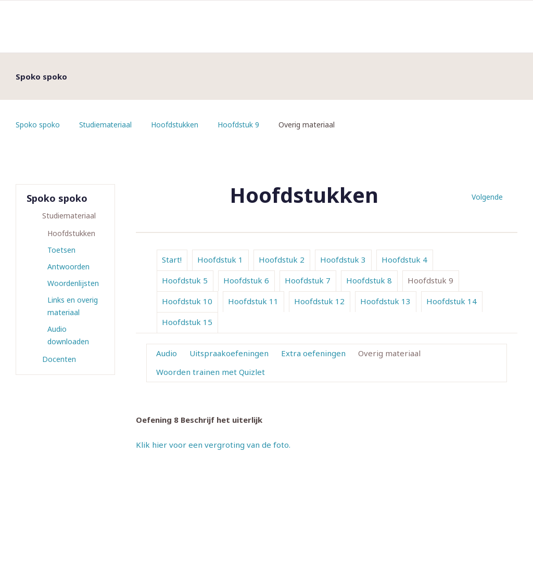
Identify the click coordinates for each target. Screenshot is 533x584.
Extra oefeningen (313, 353)
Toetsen (61, 250)
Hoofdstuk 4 (404, 259)
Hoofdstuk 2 (281, 259)
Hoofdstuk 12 (319, 301)
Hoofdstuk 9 (240, 124)
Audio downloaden (68, 335)
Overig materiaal (389, 353)
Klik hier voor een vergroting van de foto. (213, 444)
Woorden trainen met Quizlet (210, 372)
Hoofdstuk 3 (343, 259)
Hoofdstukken (176, 124)
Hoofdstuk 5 (185, 280)
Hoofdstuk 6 (246, 280)
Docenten (59, 359)
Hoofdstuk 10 (187, 301)
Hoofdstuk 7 (308, 280)
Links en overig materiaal (72, 306)
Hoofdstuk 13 (385, 301)
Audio (166, 353)
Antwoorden (68, 266)
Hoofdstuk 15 (187, 322)
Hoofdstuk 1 (220, 259)
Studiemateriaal (106, 124)
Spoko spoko (38, 124)
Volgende (487, 197)
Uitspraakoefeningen (229, 353)
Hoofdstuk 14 (451, 301)
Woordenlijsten (73, 283)
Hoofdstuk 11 (253, 301)
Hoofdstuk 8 (369, 280)
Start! (172, 259)
